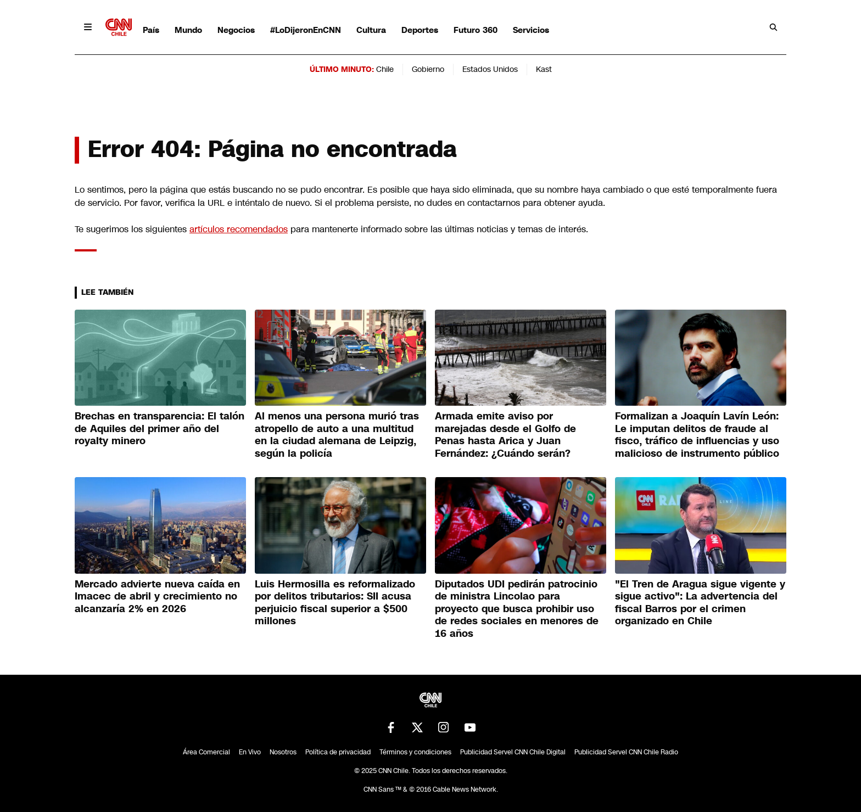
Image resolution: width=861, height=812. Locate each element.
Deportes (419, 30)
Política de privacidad (338, 752)
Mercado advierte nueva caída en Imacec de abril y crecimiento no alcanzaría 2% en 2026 (157, 596)
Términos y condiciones (415, 752)
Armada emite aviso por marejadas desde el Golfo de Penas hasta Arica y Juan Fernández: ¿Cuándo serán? (505, 435)
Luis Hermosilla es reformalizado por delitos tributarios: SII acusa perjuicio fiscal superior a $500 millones (335, 603)
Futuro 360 (475, 30)
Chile (385, 69)
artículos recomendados (238, 229)
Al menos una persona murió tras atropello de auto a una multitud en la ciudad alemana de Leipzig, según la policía (337, 435)
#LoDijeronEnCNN (305, 30)
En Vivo (250, 752)
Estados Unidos (490, 69)
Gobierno (428, 69)
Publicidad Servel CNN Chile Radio (626, 752)
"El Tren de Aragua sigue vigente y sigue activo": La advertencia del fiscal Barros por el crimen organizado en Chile (700, 603)
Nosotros (283, 752)
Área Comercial (206, 752)
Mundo (188, 30)
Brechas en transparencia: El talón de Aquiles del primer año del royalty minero (159, 428)
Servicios (531, 30)
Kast (544, 69)
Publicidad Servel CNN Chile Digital (513, 752)
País (151, 30)
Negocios (236, 30)
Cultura (371, 30)
